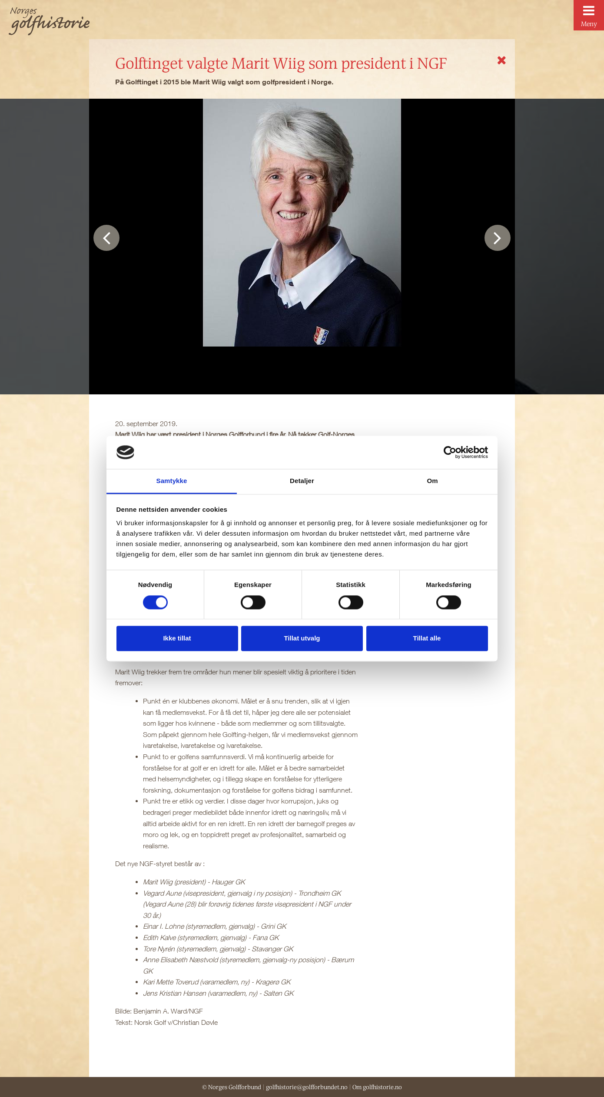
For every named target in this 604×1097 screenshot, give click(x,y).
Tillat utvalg (302, 638)
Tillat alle (427, 638)
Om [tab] (432, 481)
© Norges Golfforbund (231, 1087)
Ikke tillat (177, 638)
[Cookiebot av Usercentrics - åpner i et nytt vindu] (450, 452)
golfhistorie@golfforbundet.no (307, 1087)
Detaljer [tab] (302, 481)
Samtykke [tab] (171, 481)
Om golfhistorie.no (377, 1087)
